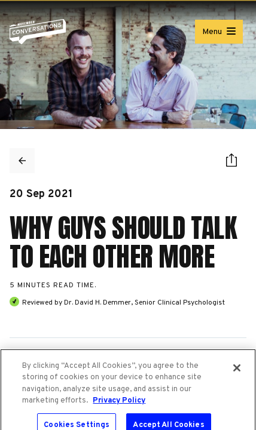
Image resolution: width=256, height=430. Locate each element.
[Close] (237, 380)
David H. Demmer (103, 303)
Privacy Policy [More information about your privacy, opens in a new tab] (119, 414)
